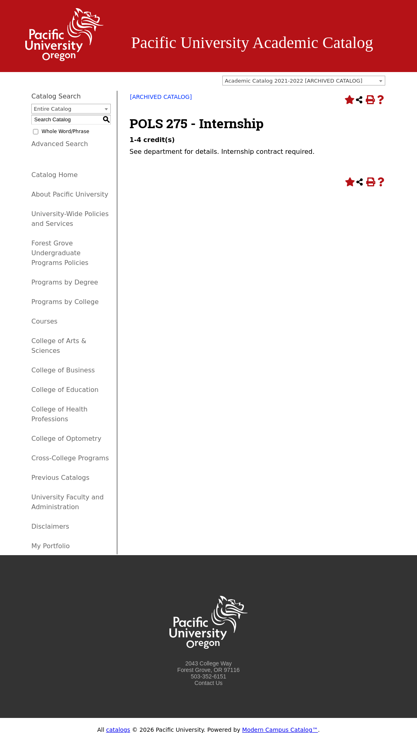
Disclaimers (50, 526)
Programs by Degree (64, 282)
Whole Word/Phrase (65, 131)
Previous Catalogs (60, 477)
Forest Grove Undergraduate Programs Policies (59, 253)
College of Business (63, 370)
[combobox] (303, 80)
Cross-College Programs (70, 458)
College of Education (65, 390)
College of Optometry (66, 438)
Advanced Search (59, 144)
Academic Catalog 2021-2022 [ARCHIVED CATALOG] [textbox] (293, 81)
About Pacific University (69, 194)
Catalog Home (54, 175)
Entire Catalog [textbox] (52, 109)
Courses (44, 321)
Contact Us (208, 683)
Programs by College (65, 302)
